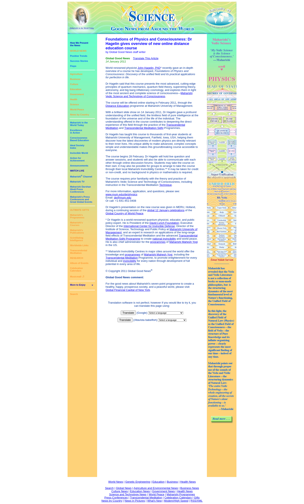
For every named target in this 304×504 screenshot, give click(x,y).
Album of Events (79, 263)
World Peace (77, 109)
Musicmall (77, 276)
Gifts (197, 497)
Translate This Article (146, 58)
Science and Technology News (128, 494)
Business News (189, 488)
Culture (74, 84)
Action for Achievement (77, 159)
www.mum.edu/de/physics (121, 194)
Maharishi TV (77, 181)
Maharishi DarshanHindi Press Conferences (80, 189)
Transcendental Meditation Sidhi (143, 128)
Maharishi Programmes (181, 494)
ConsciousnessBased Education (79, 139)
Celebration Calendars (76, 269)
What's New (154, 500)
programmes (158, 241)
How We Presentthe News (79, 44)
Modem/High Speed (176, 500)
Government (77, 94)
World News (115, 481)
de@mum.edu (122, 197)
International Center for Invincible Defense (149, 226)
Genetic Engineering (137, 481)
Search (74, 294)
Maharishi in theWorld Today (79, 123)
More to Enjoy (78, 285)
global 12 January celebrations (165, 210)
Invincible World (79, 153)
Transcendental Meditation (78, 251)
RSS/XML (197, 500)
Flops (73, 66)
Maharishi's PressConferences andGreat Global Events (81, 199)
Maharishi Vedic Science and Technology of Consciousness (149, 95)
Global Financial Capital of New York (128, 290)
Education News (140, 491)
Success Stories (79, 61)
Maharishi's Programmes (77, 216)
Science (74, 104)
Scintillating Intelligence (76, 239)
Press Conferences (116, 497)
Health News (188, 481)
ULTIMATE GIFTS (79, 210)
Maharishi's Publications (77, 231)
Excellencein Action (76, 131)
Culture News (119, 491)
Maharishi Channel (81, 176)
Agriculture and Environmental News (156, 488)
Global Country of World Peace (124, 213)
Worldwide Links (79, 245)
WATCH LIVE (77, 170)
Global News (124, 488)
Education (75, 89)
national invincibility (164, 238)
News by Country (79, 114)
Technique (165, 184)
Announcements (79, 165)
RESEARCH (76, 258)
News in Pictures (135, 500)
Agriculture (76, 74)
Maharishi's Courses (76, 223)
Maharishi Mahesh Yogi (183, 241)
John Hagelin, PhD (149, 67)
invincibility (129, 260)
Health (73, 99)
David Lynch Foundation (164, 222)
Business (75, 79)
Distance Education (117, 105)
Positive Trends (78, 56)
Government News (163, 491)
